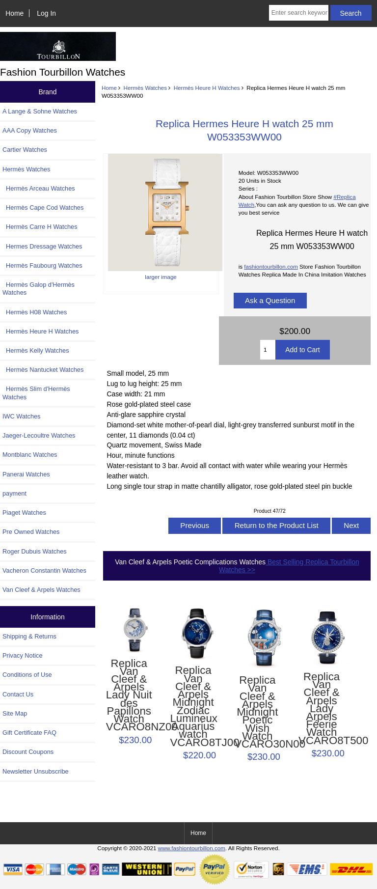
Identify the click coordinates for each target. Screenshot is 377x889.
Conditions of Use (27, 674)
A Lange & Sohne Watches (39, 111)
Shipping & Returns (29, 636)
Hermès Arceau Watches (38, 188)
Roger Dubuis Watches (34, 551)
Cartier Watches (24, 149)
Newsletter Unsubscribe (35, 771)
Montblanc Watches (29, 454)
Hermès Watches (145, 87)
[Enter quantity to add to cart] (267, 350)
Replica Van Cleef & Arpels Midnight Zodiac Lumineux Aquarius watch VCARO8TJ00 (193, 706)
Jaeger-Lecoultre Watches (38, 435)
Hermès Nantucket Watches (42, 369)
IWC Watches (21, 416)
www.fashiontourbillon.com (191, 848)
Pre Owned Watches (30, 531)
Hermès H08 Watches (34, 312)
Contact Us (17, 694)
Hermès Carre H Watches (40, 226)
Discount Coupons (28, 751)
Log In (46, 13)
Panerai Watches (26, 474)
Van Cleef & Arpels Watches (41, 589)
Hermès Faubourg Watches (42, 265)
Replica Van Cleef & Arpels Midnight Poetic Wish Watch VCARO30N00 (257, 712)
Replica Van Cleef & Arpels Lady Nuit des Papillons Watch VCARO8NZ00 (129, 695)
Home (14, 13)
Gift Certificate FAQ (29, 732)
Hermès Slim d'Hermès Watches (36, 392)
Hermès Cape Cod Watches (42, 207)
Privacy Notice (22, 655)
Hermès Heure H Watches (207, 87)
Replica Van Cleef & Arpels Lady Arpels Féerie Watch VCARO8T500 (321, 709)
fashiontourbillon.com (271, 266)
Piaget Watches (24, 512)
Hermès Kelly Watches (35, 350)
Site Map (14, 713)
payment (14, 493)
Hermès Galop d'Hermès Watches (38, 288)
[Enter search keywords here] (298, 13)
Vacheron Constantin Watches (44, 570)
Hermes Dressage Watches (42, 246)
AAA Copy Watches (29, 130)
